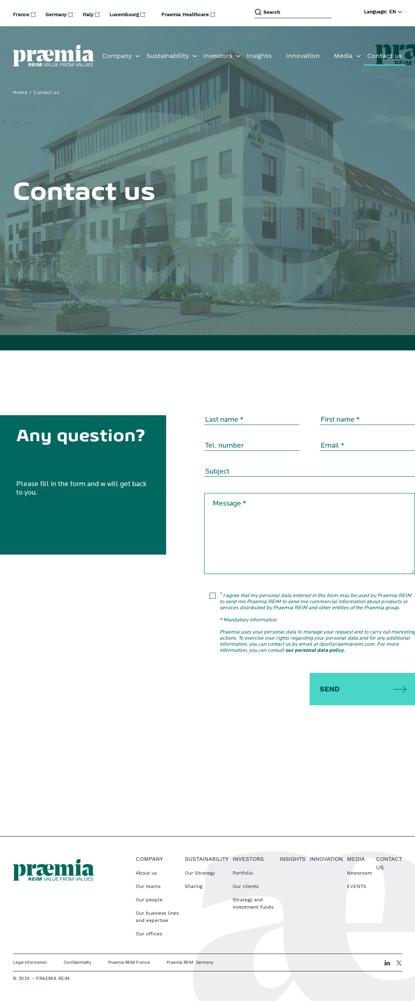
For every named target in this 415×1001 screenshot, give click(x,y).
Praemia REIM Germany (190, 962)
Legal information (30, 962)
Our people (149, 900)
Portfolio (243, 873)
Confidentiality (78, 962)
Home (20, 92)
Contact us (384, 56)
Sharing (193, 886)
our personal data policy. (315, 650)
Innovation (303, 56)
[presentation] (276, 688)
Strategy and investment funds (253, 903)
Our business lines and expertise (157, 916)
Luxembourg (124, 14)
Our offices (149, 934)
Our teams (148, 886)
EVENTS (356, 886)
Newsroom (359, 873)
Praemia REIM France (129, 962)
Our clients (246, 886)
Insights (259, 56)
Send (330, 689)
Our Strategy (200, 873)
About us (146, 873)
